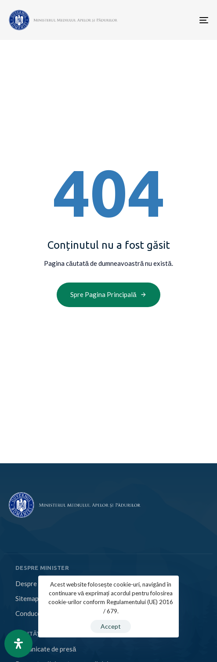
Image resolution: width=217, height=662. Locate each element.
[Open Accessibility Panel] (18, 644)
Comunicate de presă (45, 649)
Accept (111, 626)
